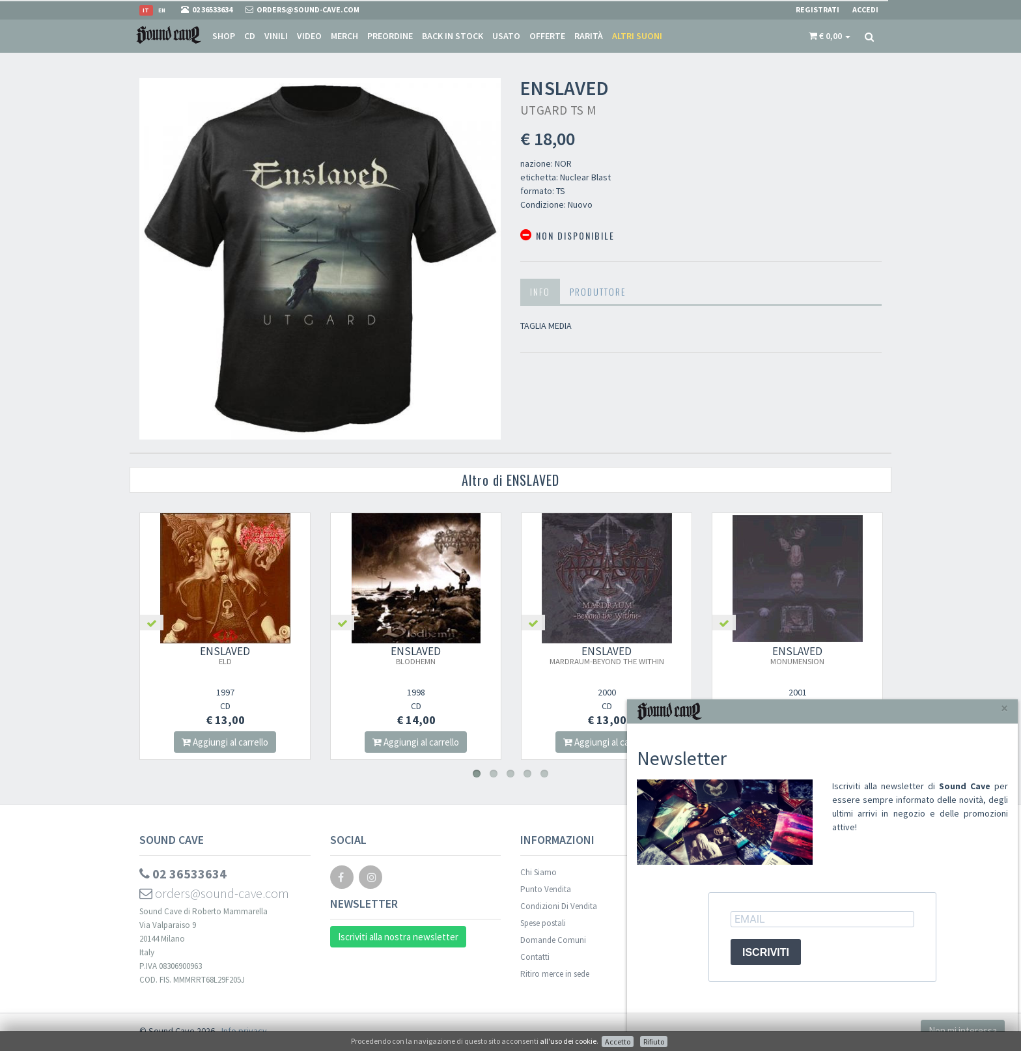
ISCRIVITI (765, 952)
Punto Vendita (545, 889)
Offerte (547, 36)
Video (309, 36)
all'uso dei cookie (568, 1041)
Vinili (276, 36)
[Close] (1004, 708)
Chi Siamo (538, 872)
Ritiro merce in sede (554, 973)
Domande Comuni (553, 940)
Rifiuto (653, 1041)
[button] (829, 36)
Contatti (535, 956)
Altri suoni (637, 36)
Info (540, 291)
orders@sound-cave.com (214, 893)
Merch (344, 36)
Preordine (390, 36)
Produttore (598, 291)
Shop (223, 36)
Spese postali (543, 923)
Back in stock (452, 36)
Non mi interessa (963, 1030)
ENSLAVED (228, 655)
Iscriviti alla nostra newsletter (398, 937)
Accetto (617, 1041)
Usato (506, 36)
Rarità (588, 36)
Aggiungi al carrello (228, 742)
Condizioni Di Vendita (558, 906)
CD (249, 36)
